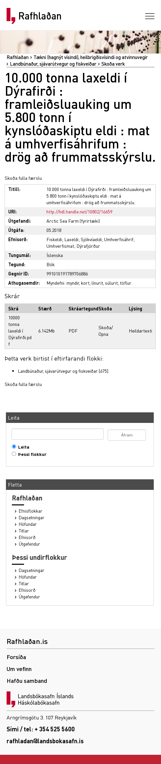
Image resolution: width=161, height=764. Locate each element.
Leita (22, 447)
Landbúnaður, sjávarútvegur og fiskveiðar (53, 64)
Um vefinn (19, 668)
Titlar (24, 530)
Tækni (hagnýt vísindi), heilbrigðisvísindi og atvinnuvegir (91, 57)
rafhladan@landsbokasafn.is (45, 741)
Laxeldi (71, 239)
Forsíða (16, 656)
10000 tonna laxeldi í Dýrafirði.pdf (20, 330)
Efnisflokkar (30, 511)
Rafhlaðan (40, 16)
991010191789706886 (67, 273)
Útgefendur (29, 544)
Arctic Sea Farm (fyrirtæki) (73, 221)
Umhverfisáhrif (118, 239)
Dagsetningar (31, 517)
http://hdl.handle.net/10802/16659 (79, 211)
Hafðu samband (27, 680)
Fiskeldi (54, 239)
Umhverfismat (60, 246)
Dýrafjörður (88, 246)
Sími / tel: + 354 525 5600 (41, 729)
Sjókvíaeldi (91, 239)
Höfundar (28, 524)
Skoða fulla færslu (23, 178)
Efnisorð (27, 537)
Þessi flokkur (30, 454)
